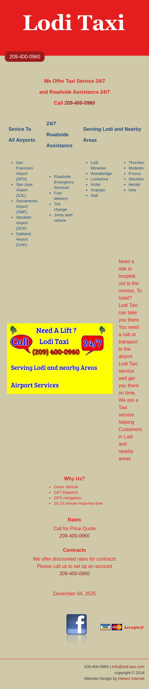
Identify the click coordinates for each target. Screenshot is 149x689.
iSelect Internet (131, 678)
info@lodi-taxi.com (128, 666)
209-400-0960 (24, 56)
